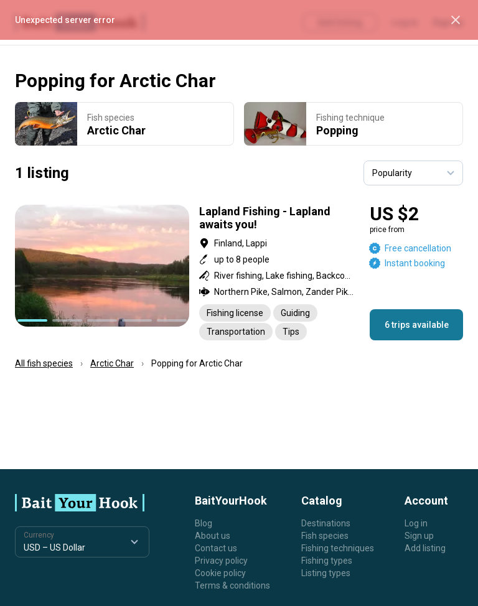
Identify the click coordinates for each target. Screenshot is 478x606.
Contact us (216, 548)
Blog (203, 523)
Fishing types (326, 561)
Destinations (325, 523)
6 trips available (417, 325)
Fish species (325, 536)
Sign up (419, 536)
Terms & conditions (232, 585)
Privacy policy (221, 561)
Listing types (325, 573)
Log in (416, 523)
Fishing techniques (337, 548)
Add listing (425, 548)
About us (212, 536)
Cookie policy (220, 573)
